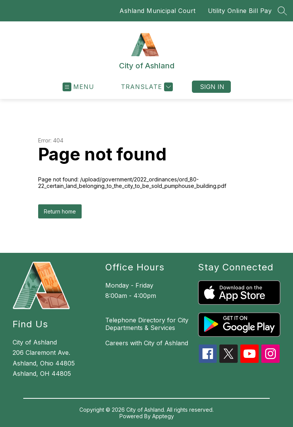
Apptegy (163, 416)
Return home (60, 211)
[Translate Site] (146, 87)
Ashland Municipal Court (157, 11)
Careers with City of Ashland (146, 343)
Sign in (212, 87)
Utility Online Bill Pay (240, 11)
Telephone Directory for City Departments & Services (146, 324)
